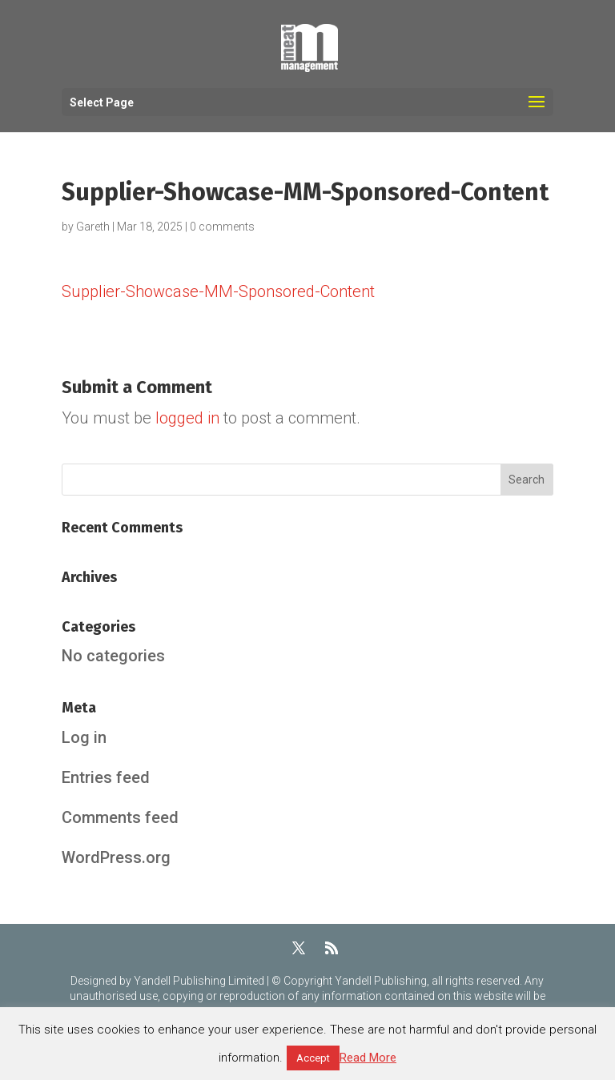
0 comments (222, 226)
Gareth (93, 226)
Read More (368, 1057)
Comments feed (120, 817)
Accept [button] (313, 1058)
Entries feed (106, 777)
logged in (187, 418)
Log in (84, 737)
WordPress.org (116, 857)
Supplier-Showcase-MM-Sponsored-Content (218, 291)
